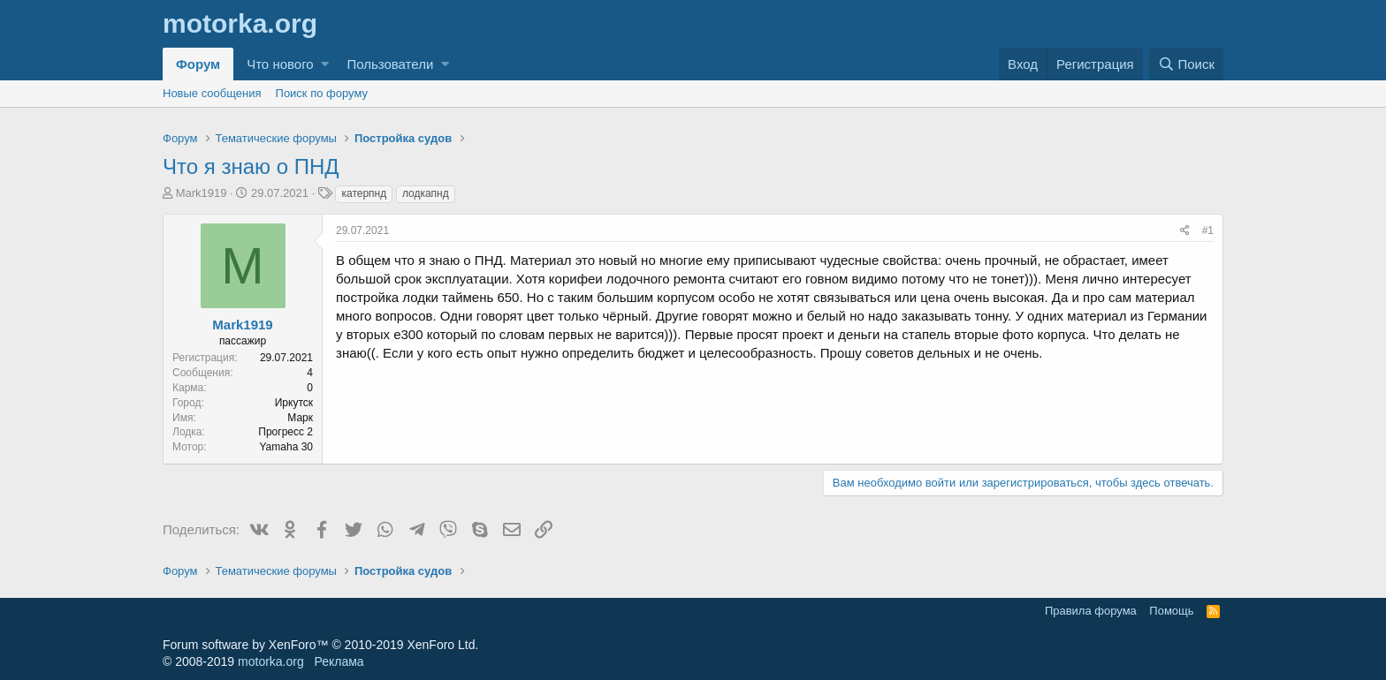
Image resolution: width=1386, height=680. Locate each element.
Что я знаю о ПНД (251, 166)
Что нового (280, 64)
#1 (1208, 230)
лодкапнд (425, 193)
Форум (198, 64)
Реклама (338, 661)
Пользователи (389, 64)
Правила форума (1091, 610)
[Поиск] (1186, 64)
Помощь (1171, 610)
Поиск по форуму (322, 93)
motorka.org (271, 661)
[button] (324, 64)
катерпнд (363, 193)
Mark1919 (201, 193)
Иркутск (294, 403)
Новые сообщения (212, 93)
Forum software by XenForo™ (320, 645)
